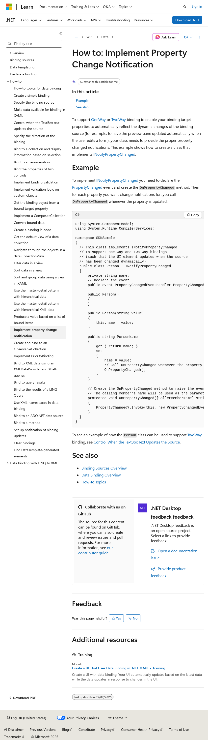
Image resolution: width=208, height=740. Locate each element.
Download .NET (187, 20)
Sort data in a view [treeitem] (28, 270)
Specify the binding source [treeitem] (34, 102)
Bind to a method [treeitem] (27, 422)
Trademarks (12, 736)
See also (82, 107)
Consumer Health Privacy (140, 729)
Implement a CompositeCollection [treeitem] (39, 215)
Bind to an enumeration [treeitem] (32, 162)
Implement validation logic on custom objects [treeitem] (36, 192)
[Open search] (185, 6)
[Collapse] (60, 33)
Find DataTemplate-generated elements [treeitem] (36, 452)
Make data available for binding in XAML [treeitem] (39, 112)
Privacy (106, 729)
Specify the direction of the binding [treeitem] (34, 138)
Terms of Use (179, 729)
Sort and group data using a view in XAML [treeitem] (39, 280)
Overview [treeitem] (17, 53)
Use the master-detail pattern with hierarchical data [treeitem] (36, 293)
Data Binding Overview (101, 474)
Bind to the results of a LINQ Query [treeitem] (35, 392)
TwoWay (118, 119)
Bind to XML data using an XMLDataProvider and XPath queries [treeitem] (35, 369)
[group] (138, 323)
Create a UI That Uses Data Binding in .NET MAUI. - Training (118, 668)
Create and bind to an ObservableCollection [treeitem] (30, 345)
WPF (89, 36)
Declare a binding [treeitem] (23, 74)
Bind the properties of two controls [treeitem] (33, 172)
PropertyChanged (87, 187)
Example (82, 100)
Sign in (197, 6)
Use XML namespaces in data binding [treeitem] (36, 405)
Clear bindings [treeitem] (24, 443)
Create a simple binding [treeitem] (32, 95)
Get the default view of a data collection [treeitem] (36, 239)
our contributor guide (95, 550)
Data (104, 36)
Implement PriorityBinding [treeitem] (33, 356)
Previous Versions (43, 729)
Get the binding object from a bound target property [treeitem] (36, 205)
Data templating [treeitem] (22, 67)
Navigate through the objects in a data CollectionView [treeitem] (39, 252)
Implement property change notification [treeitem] (35, 332)
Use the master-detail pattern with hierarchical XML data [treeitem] (36, 306)
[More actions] (199, 37)
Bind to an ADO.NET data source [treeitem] (38, 415)
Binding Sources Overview (104, 468)
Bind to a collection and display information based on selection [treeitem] (37, 152)
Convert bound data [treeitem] (29, 222)
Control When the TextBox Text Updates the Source (137, 441)
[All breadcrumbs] (76, 37)
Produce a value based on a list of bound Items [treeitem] (39, 319)
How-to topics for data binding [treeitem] (37, 88)
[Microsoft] (9, 6)
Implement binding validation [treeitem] (36, 182)
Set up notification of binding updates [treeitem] (36, 432)
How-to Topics (93, 481)
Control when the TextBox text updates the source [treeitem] (36, 125)
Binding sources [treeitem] (22, 60)
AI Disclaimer (14, 729)
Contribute (86, 729)
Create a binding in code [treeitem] (32, 229)
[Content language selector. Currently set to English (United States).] (26, 718)
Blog (65, 729)
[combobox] (34, 44)
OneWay (98, 119)
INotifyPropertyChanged (114, 154)
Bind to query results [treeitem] (29, 382)
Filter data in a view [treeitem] (28, 263)
